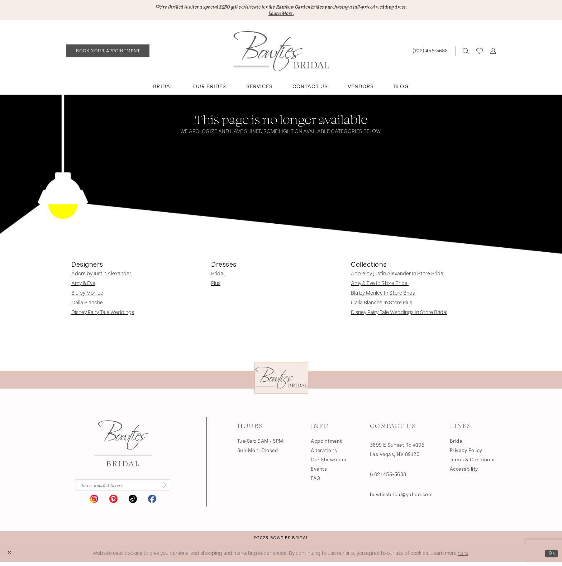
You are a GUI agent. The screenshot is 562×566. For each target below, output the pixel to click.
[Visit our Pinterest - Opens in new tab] (113, 503)
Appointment (326, 443)
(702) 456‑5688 (388, 477)
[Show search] (465, 53)
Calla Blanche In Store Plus (381, 305)
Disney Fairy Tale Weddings (102, 314)
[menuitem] (107, 53)
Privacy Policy (466, 453)
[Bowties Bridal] (123, 446)
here (463, 558)
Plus (215, 285)
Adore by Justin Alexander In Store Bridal (397, 276)
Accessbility (464, 471)
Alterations (324, 453)
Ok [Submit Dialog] (550, 557)
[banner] (281, 53)
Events (319, 471)
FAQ (315, 481)
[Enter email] (122, 488)
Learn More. (281, 14)
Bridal (217, 276)
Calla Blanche (87, 305)
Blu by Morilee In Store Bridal (383, 295)
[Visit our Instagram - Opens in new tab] (94, 503)
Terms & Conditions (473, 462)
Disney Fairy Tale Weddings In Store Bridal (399, 314)
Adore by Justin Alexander (101, 276)
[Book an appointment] (107, 53)
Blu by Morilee (87, 295)
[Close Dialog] (10, 557)
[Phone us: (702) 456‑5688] (430, 53)
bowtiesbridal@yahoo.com (401, 497)
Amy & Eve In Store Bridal (380, 285)
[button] (493, 53)
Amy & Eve (83, 285)
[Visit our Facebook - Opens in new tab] (152, 503)
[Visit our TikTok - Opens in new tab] (133, 503)
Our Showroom (328, 462)
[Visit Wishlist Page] (479, 53)
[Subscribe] (168, 488)
